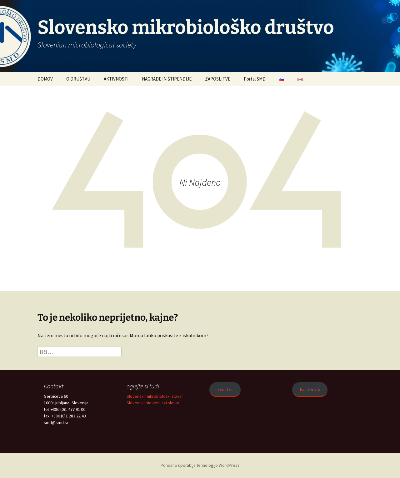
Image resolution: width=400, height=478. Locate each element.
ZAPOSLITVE (217, 79)
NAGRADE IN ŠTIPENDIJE (167, 79)
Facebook (310, 389)
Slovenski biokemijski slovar (153, 403)
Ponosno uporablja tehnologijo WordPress (200, 465)
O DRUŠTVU (78, 79)
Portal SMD (255, 79)
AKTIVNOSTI (116, 79)
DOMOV (45, 79)
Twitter (225, 389)
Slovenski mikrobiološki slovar (155, 396)
